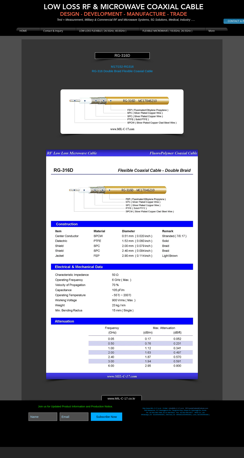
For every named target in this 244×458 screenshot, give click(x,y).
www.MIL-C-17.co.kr (121, 398)
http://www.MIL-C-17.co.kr (152, 408)
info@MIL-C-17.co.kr (176, 408)
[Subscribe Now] (106, 416)
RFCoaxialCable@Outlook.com (196, 408)
